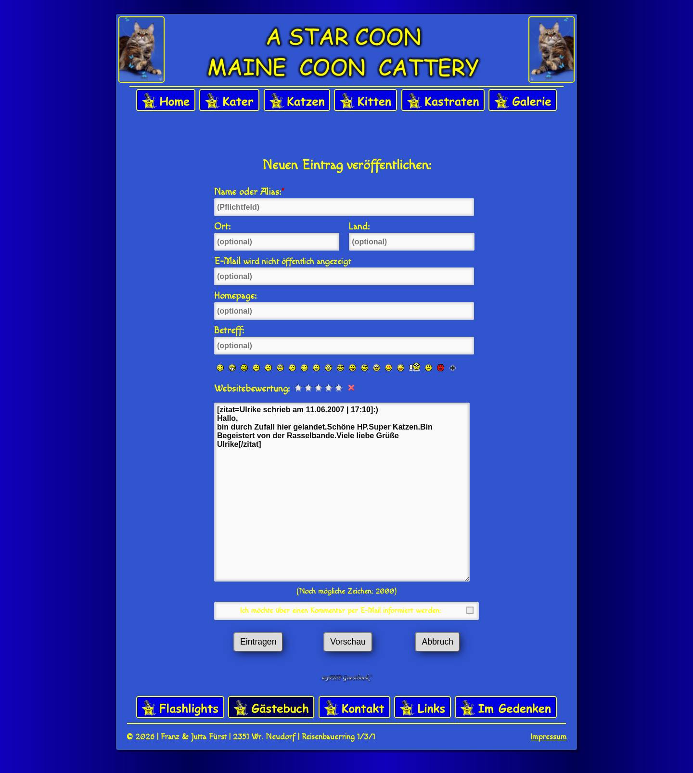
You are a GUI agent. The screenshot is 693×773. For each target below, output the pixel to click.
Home (165, 100)
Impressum (548, 737)
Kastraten (443, 100)
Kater (229, 100)
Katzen (297, 100)
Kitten (365, 100)
